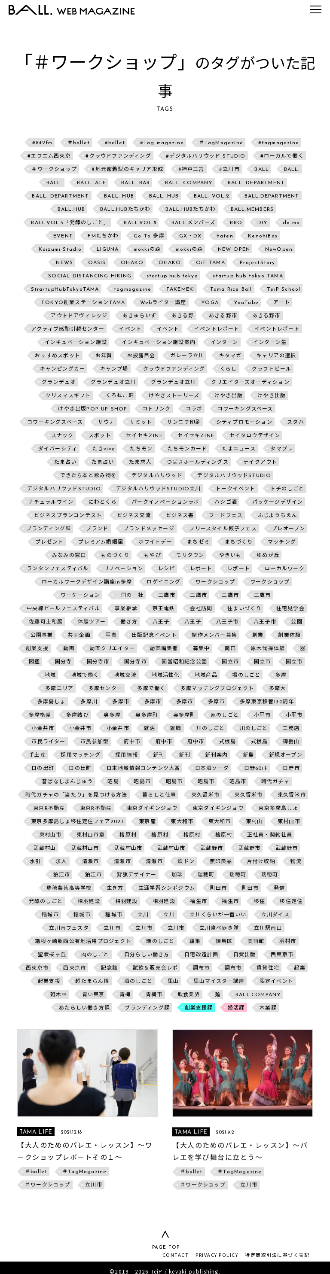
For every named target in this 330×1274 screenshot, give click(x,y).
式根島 (227, 742)
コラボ (194, 409)
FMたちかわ (103, 236)
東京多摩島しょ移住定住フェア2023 (77, 821)
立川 (143, 915)
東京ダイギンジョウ (152, 808)
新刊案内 (216, 755)
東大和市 (182, 821)
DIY (262, 222)
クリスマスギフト (68, 395)
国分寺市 (98, 662)
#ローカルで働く (282, 156)
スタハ (295, 422)
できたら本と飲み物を (88, 475)
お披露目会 (141, 356)
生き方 (115, 888)
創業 (257, 635)
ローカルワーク (284, 569)
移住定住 (291, 901)
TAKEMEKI (181, 289)
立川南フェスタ (69, 928)
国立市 (230, 662)
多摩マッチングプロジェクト (217, 688)
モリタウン (190, 555)
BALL (261, 169)
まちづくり (239, 542)
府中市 (132, 742)
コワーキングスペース (245, 409)
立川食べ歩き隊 (219, 928)
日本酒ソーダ (212, 768)
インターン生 (270, 342)
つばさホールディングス (198, 462)
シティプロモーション (244, 422)
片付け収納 (261, 861)
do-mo (291, 222)
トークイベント (235, 489)
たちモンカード (187, 449)
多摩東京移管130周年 (267, 702)
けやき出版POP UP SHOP (92, 409)
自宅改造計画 (201, 955)
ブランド (97, 529)
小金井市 (42, 728)
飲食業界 (188, 994)
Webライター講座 (163, 302)
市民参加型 (94, 742)
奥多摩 (112, 715)
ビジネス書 (180, 515)
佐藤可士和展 (46, 622)
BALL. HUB (119, 196)
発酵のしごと (46, 901)
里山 (173, 981)
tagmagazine (132, 289)
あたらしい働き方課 (84, 1008)
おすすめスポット (57, 356)
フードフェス (226, 515)
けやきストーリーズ (174, 395)
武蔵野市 (211, 848)
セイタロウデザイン (255, 435)
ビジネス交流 (134, 515)
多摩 (281, 675)
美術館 (256, 941)
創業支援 (37, 648)
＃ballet (78, 143)
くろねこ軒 (120, 395)
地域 (50, 675)
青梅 (125, 994)
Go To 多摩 (149, 236)
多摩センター (105, 688)
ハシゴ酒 (225, 502)
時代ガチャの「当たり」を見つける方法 (76, 795)
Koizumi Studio (60, 249)
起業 (299, 968)
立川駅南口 (268, 928)
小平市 (262, 715)
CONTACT (175, 1254)
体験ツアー (92, 622)
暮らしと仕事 (159, 795)
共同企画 (79, 635)
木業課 (268, 1008)
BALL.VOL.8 (140, 222)
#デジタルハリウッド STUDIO (205, 156)
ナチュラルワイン (51, 502)
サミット (141, 422)
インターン (224, 342)
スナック (62, 435)
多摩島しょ (51, 702)
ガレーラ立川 (187, 356)
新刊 (158, 755)
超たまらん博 (92, 981)
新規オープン (285, 755)
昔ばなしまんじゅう (67, 781)
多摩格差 (40, 715)
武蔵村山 (44, 848)
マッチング (282, 542)
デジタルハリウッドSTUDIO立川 (158, 489)
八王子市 (227, 622)
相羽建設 (88, 901)
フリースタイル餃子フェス (223, 529)
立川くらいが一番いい (217, 915)
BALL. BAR (135, 182)
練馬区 (224, 941)
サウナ (106, 422)
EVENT (63, 236)
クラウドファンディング (174, 369)
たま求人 (140, 462)
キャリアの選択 (276, 356)
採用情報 (126, 755)
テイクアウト (260, 462)
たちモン (141, 449)
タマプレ (281, 449)
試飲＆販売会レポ (155, 968)
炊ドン (186, 861)
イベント (130, 329)
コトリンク (156, 409)
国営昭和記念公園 (184, 662)
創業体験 (289, 635)
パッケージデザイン (277, 502)
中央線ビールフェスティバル (63, 608)
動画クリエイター (112, 648)
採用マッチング (80, 755)
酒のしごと (138, 981)
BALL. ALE (91, 182)
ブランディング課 (48, 529)
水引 (35, 861)
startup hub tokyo (172, 276)
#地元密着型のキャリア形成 (127, 169)
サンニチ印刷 (184, 422)
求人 (61, 861)
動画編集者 (164, 648)
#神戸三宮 (191, 169)
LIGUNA (108, 249)
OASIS (97, 262)
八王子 (161, 622)
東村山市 (289, 821)
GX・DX (190, 236)
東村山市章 (90, 835)
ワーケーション (80, 595)
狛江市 (61, 875)
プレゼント (49, 542)
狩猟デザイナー (136, 875)
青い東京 (93, 994)
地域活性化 (166, 675)
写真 (110, 635)
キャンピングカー (63, 369)
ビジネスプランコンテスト (68, 515)
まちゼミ (198, 542)
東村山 (254, 821)
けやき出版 (228, 395)
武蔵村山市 (85, 848)
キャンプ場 (114, 369)
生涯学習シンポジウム (166, 888)
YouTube (246, 302)
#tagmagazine (278, 143)
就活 (149, 728)
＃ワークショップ (54, 169)
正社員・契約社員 (270, 835)
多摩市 (120, 702)
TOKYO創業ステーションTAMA (83, 302)
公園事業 (42, 635)
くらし (228, 369)
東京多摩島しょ (278, 808)
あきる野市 (223, 316)
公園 (296, 622)
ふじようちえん (277, 515)
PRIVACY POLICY (217, 1254)
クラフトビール (271, 369)
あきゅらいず (139, 316)
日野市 (291, 768)
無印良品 (221, 861)
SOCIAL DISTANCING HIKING (89, 276)
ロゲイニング (163, 582)
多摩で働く (151, 688)
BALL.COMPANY (258, 994)
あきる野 (182, 316)
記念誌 (109, 968)
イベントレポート (217, 329)
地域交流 (125, 675)
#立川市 (229, 169)
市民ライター (48, 742)
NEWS (64, 262)
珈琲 (177, 875)
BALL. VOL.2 (211, 196)
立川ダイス (275, 915)
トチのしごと (287, 489)
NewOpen (279, 249)
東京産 (147, 821)
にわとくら (103, 502)
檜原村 (128, 835)
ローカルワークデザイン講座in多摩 (87, 582)
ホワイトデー (155, 542)
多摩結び (77, 715)
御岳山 (291, 742)
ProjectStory (257, 262)
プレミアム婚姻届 (100, 542)
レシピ (166, 569)
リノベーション (123, 569)
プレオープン (288, 529)
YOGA (210, 302)
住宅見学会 (290, 608)
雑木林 (58, 994)
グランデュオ (59, 382)
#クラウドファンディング (118, 156)
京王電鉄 (164, 608)
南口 (230, 648)
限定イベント (276, 981)
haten (225, 236)
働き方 (129, 622)
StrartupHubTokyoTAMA (65, 289)
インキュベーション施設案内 (159, 342)
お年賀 (104, 356)
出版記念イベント (154, 635)
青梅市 (154, 994)
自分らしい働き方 (147, 955)
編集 (195, 941)
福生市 (198, 901)
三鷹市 (166, 595)
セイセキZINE (144, 435)
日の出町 (42, 768)
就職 (175, 728)
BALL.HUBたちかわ (125, 209)
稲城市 (50, 915)
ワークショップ (215, 582)
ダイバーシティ (57, 449)
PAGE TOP (165, 1247)
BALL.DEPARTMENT (271, 196)
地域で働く (85, 675)
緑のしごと (160, 941)
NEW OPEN (234, 249)
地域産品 (206, 675)
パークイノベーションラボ (165, 502)
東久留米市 (205, 795)
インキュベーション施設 (76, 342)
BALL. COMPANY (189, 182)
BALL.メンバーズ (193, 222)
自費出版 (244, 955)
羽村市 (287, 941)
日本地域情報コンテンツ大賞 (143, 768)
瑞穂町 (206, 875)
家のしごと (225, 715)
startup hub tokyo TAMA (248, 276)
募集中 (201, 648)
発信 (279, 888)
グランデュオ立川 (113, 382)
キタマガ (230, 356)
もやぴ (152, 555)
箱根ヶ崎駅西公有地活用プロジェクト (83, 941)
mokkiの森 (147, 249)
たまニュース (239, 449)
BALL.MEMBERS (252, 209)
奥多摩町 (146, 715)
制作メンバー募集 (214, 635)
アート (281, 302)
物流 (295, 861)
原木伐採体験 (268, 648)
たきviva (103, 449)
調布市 (201, 968)
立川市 (112, 928)
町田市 (218, 888)
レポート (201, 569)
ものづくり (115, 555)
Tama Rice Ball (231, 289)
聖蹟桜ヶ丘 (52, 955)
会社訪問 (201, 608)
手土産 (37, 755)
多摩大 (277, 688)
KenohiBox (263, 236)
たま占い (65, 462)
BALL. (292, 169)
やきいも (230, 555)
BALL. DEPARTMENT (256, 182)
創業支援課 (199, 1008)
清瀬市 (90, 861)
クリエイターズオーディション (250, 382)
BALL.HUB (72, 209)
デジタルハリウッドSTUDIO (234, 475)
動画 (68, 648)
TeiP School (283, 289)
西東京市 (282, 955)
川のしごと (210, 728)
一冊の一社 (129, 595)
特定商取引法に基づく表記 (277, 1254)
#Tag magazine (162, 143)
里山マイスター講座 (218, 981)
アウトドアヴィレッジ (79, 316)
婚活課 (236, 1008)
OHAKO (132, 262)
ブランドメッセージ (148, 529)
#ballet (115, 143)
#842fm (42, 143)
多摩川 (89, 702)
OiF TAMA (210, 262)
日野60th (256, 768)
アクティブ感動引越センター (67, 329)
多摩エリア (59, 688)
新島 (248, 755)
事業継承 (126, 608)
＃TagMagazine (221, 143)
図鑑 (34, 662)
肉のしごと (95, 955)
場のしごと (246, 675)
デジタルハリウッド (157, 475)
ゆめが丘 (268, 555)
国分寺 (63, 662)
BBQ (236, 222)
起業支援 (49, 981)
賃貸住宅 (268, 968)
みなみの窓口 (69, 555)
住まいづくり (244, 608)
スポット (100, 435)
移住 (259, 901)
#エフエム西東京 (49, 156)
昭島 (113, 781)
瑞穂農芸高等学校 (69, 888)
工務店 (291, 728)
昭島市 (142, 781)
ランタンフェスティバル (58, 569)
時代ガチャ (275, 781)
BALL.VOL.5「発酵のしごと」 (70, 222)
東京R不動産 (49, 808)
